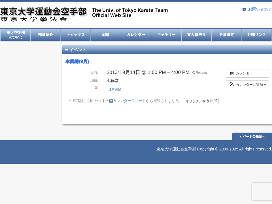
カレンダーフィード (127, 101)
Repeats (200, 72)
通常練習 (115, 89)
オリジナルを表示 (201, 101)
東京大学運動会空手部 (84, 15)
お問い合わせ (260, 9)
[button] (247, 85)
